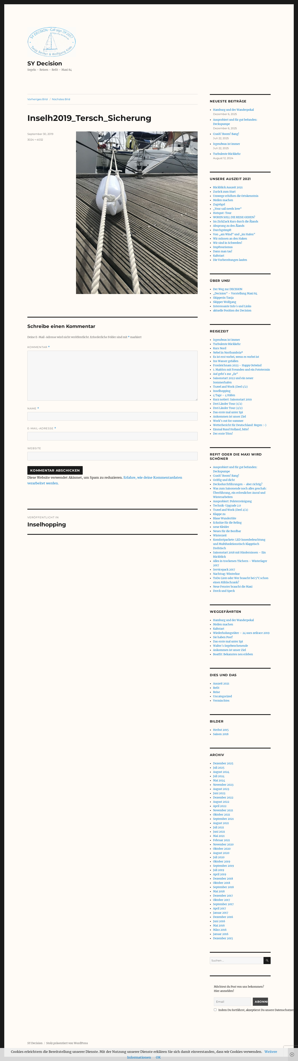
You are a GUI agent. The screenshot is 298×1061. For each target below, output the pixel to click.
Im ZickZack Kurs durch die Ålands (235, 221)
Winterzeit (220, 535)
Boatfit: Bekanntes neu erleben (233, 654)
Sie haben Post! (223, 637)
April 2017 (219, 908)
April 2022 (219, 806)
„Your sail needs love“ (227, 208)
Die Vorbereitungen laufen (230, 260)
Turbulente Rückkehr (227, 154)
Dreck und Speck (224, 591)
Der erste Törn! (223, 433)
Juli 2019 (218, 870)
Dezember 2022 (223, 797)
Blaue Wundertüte (224, 518)
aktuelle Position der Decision (232, 310)
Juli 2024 (218, 776)
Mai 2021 (219, 836)
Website (34, 448)
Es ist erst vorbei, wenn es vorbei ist (236, 357)
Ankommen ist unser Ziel (229, 416)
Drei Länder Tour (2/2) (228, 408)
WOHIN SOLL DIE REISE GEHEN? (234, 217)
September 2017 (223, 904)
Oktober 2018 (221, 883)
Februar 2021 (221, 840)
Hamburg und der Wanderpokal (233, 110)
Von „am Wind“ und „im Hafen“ (234, 234)
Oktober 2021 (221, 814)
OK (158, 1057)
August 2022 (221, 802)
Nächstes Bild (61, 99)
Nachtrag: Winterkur (226, 574)
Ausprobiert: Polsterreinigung (232, 501)
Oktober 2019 (221, 861)
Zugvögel (219, 204)
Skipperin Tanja (223, 297)
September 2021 (223, 819)
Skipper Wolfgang (224, 302)
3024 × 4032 (35, 139)
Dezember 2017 (223, 895)
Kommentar (38, 347)
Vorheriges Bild (37, 99)
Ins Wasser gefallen (225, 361)
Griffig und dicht (224, 480)
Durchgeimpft (222, 230)
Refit (216, 688)
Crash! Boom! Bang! (226, 134)
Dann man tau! (222, 251)
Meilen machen (223, 200)
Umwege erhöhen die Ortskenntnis (235, 196)
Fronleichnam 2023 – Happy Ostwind (237, 365)
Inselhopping (221, 391)
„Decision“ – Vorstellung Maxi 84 (235, 293)
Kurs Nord (219, 348)
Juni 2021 (219, 831)
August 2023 (221, 789)
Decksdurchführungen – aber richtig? (237, 484)
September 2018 (223, 887)
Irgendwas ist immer (226, 144)
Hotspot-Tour (222, 213)
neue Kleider (221, 527)
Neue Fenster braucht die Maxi (232, 586)
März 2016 (220, 930)
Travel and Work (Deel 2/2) (230, 510)
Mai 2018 (219, 891)
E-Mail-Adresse (41, 428)
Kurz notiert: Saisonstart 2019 (232, 399)
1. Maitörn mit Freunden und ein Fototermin (241, 369)
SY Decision (44, 63)
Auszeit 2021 (221, 683)
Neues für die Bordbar (227, 531)
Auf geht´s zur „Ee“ (225, 374)
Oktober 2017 (221, 900)
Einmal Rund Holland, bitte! (231, 429)
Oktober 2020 (221, 849)
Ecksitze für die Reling (227, 522)
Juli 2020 (218, 857)
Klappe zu (219, 514)
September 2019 (223, 866)
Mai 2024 (219, 780)
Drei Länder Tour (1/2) (227, 404)
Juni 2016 (219, 921)
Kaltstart (218, 255)
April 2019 (219, 874)
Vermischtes (221, 700)
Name (33, 408)
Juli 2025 (218, 767)
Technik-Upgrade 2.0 (227, 505)
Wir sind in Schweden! (227, 243)
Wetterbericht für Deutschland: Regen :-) (239, 425)
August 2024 (221, 772)
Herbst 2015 (221, 730)
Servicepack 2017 (224, 569)
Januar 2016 (220, 934)
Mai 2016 (219, 925)
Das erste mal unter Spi (228, 412)
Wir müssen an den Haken (230, 238)
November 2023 (223, 785)
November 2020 (223, 844)
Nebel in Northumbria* (228, 352)
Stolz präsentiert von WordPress (67, 1043)
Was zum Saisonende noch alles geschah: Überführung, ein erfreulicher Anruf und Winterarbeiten (240, 493)
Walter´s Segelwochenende (230, 646)
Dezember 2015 (223, 938)
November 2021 (223, 810)
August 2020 (221, 853)
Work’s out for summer (228, 421)
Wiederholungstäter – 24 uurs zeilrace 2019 (241, 633)
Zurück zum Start (224, 191)
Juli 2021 (218, 827)
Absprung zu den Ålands (228, 226)
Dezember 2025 (223, 763)
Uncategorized (222, 696)
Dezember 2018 (223, 878)
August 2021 (221, 823)
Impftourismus (223, 247)
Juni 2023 (219, 793)
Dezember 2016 (223, 917)
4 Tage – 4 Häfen (224, 395)
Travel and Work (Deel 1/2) (230, 386)
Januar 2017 (220, 913)
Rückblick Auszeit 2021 (228, 187)
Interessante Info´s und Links (232, 306)
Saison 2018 (220, 734)
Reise (216, 692)
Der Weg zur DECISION (227, 289)
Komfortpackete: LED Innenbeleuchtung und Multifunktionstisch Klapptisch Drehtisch (239, 544)
